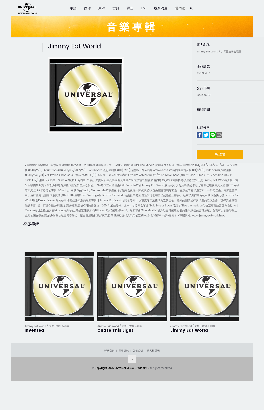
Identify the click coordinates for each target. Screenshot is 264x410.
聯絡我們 (109, 369)
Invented (34, 330)
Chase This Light (115, 330)
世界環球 (124, 369)
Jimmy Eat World (189, 330)
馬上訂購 (220, 154)
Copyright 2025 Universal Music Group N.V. (121, 386)
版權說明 (138, 369)
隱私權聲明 (153, 369)
